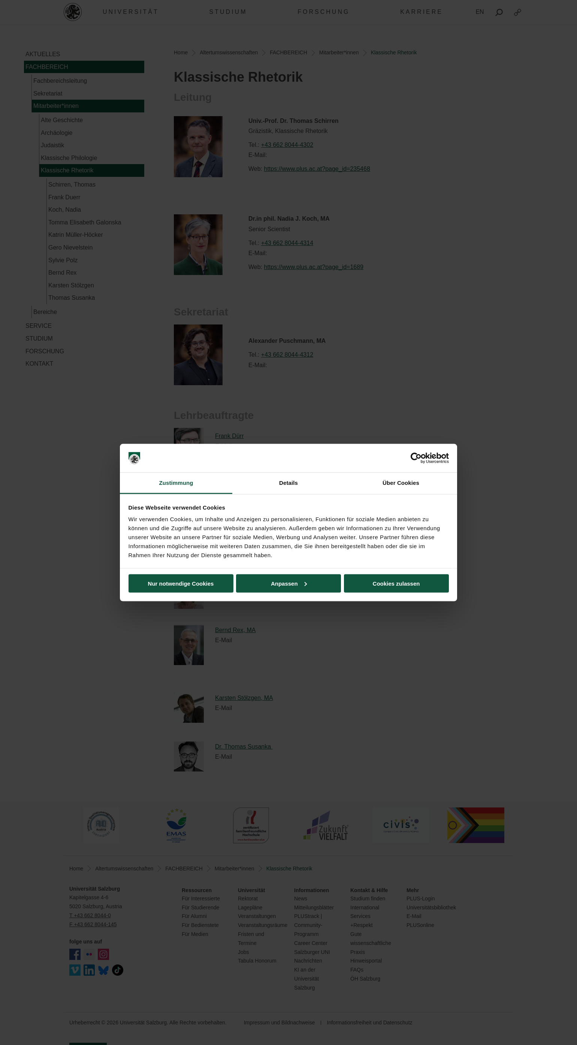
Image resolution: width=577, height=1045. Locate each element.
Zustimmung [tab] (176, 483)
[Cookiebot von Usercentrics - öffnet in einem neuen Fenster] (416, 458)
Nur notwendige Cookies (181, 583)
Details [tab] (288, 483)
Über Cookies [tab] (401, 483)
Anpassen (289, 583)
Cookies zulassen (396, 583)
